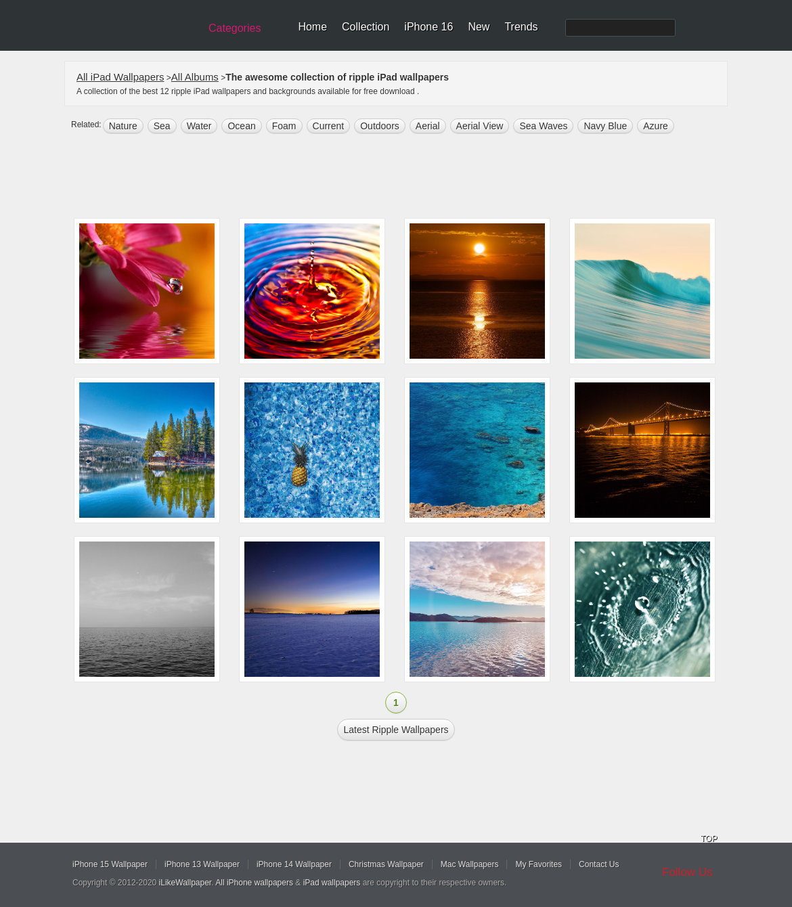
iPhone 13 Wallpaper (202, 864)
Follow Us (687, 872)
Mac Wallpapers (470, 864)
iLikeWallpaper (185, 882)
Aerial (428, 125)
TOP (709, 838)
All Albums (195, 77)
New (478, 26)
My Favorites (538, 864)
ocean (241, 125)
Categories (234, 28)
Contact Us (599, 864)
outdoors (379, 125)
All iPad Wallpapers (120, 77)
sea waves (543, 125)
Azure (655, 125)
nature (123, 125)
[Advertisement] (404, 177)
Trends (520, 26)
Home (312, 26)
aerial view (480, 125)
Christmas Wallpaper (386, 864)
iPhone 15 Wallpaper (110, 864)
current (329, 125)
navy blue (605, 125)
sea (162, 125)
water (199, 125)
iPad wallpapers (332, 882)
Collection (365, 26)
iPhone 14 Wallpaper (294, 864)
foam (284, 125)
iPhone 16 (428, 26)
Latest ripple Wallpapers (395, 729)
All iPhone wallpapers (254, 882)
